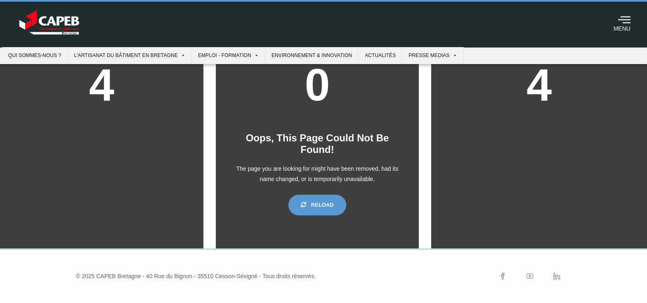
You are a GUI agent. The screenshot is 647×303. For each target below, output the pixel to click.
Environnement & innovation (312, 55)
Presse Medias (433, 55)
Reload (317, 205)
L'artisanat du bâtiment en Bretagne (129, 55)
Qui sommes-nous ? (34, 55)
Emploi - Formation (228, 55)
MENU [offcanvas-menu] (622, 22)
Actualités (380, 55)
